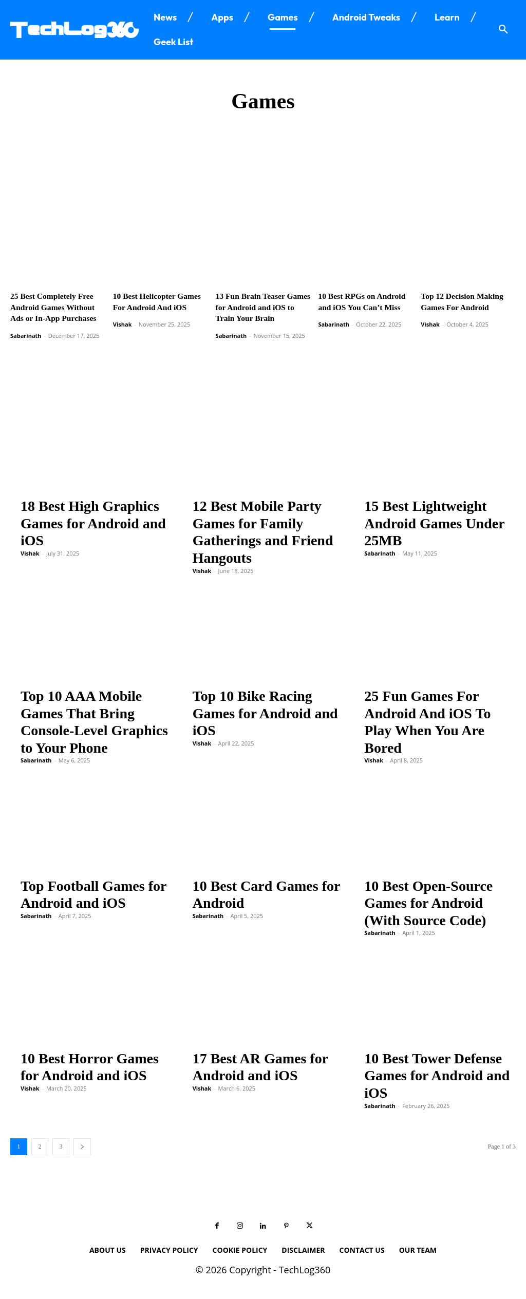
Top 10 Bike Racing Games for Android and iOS (265, 710)
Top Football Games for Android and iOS (93, 891)
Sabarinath (26, 332)
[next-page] (82, 1143)
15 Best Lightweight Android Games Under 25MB (434, 520)
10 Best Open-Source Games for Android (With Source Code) (428, 899)
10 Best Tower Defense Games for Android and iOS (437, 1072)
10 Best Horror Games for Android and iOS (90, 1063)
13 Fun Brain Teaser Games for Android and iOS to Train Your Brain (260, 305)
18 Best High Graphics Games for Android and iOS (93, 520)
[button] (503, 29)
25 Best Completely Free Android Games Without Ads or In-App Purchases (55, 305)
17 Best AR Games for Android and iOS (260, 1063)
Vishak (122, 322)
